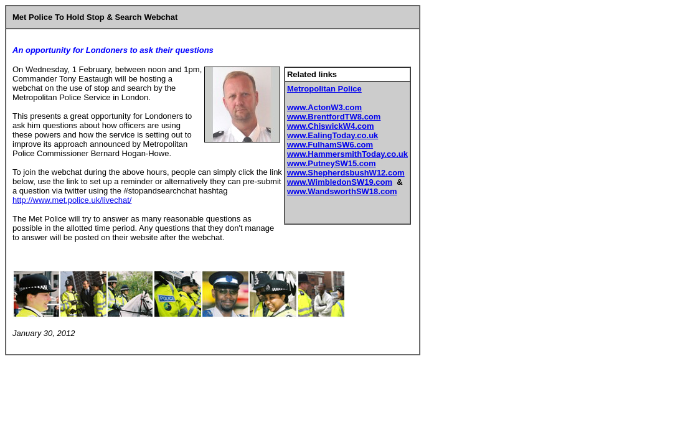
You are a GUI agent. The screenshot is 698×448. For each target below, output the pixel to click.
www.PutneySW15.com (331, 163)
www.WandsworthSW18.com (342, 191)
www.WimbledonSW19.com (339, 182)
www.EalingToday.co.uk (332, 135)
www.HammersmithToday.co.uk (347, 154)
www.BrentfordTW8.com (333, 116)
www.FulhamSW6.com (330, 144)
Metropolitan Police (324, 88)
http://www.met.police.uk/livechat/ (71, 200)
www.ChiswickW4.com (330, 126)
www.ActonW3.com (324, 107)
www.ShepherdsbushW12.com (346, 172)
